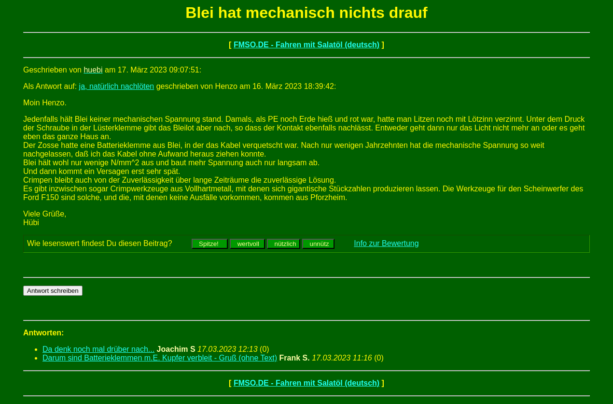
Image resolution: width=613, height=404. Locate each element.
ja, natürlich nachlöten (116, 86)
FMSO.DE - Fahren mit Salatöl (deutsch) (306, 45)
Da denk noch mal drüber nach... (98, 349)
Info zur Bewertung (386, 243)
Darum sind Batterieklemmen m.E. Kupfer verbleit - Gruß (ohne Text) (159, 358)
